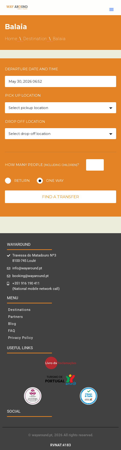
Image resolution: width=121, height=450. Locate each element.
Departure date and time (31, 69)
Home (11, 38)
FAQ (11, 331)
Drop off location (25, 121)
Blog (12, 324)
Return (22, 180)
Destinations (19, 310)
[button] (111, 9)
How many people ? (42, 164)
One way (55, 180)
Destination (35, 38)
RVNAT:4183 (60, 445)
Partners (15, 317)
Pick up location (23, 95)
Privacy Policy (20, 338)
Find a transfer (60, 196)
